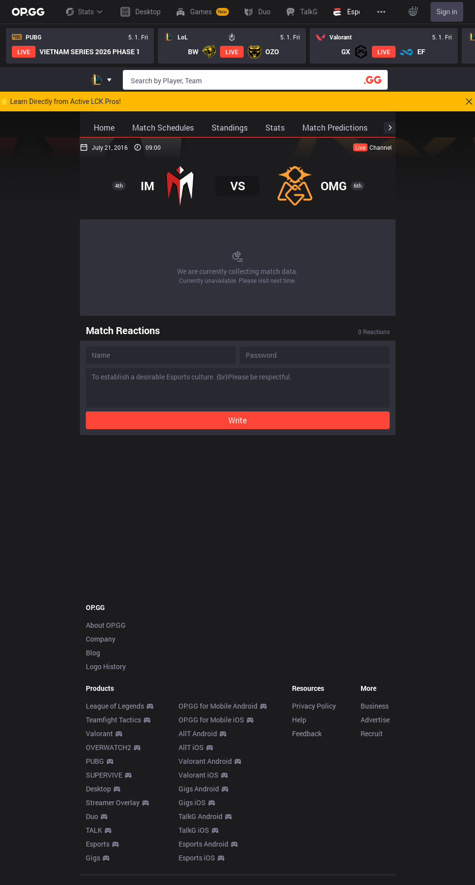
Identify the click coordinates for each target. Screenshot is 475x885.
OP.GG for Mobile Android (218, 755)
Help (299, 769)
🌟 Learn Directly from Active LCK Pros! (60, 101)
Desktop (98, 838)
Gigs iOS (192, 851)
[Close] (469, 101)
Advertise (375, 769)
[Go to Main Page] (28, 12)
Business (375, 755)
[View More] (381, 12)
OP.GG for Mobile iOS (211, 769)
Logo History (106, 715)
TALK (94, 879)
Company (100, 688)
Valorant (99, 782)
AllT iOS (191, 796)
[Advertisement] (238, 162)
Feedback (307, 782)
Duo (92, 865)
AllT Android (198, 782)
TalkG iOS (194, 879)
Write (237, 469)
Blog (93, 702)
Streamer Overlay (113, 851)
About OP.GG (106, 674)
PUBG (95, 810)
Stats (84, 12)
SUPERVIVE (104, 824)
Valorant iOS (199, 824)
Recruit (372, 782)
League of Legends (115, 755)
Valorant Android (205, 810)
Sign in (447, 12)
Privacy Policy (314, 755)
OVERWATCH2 (108, 796)
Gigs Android (199, 838)
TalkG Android (200, 865)
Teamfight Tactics (113, 769)
